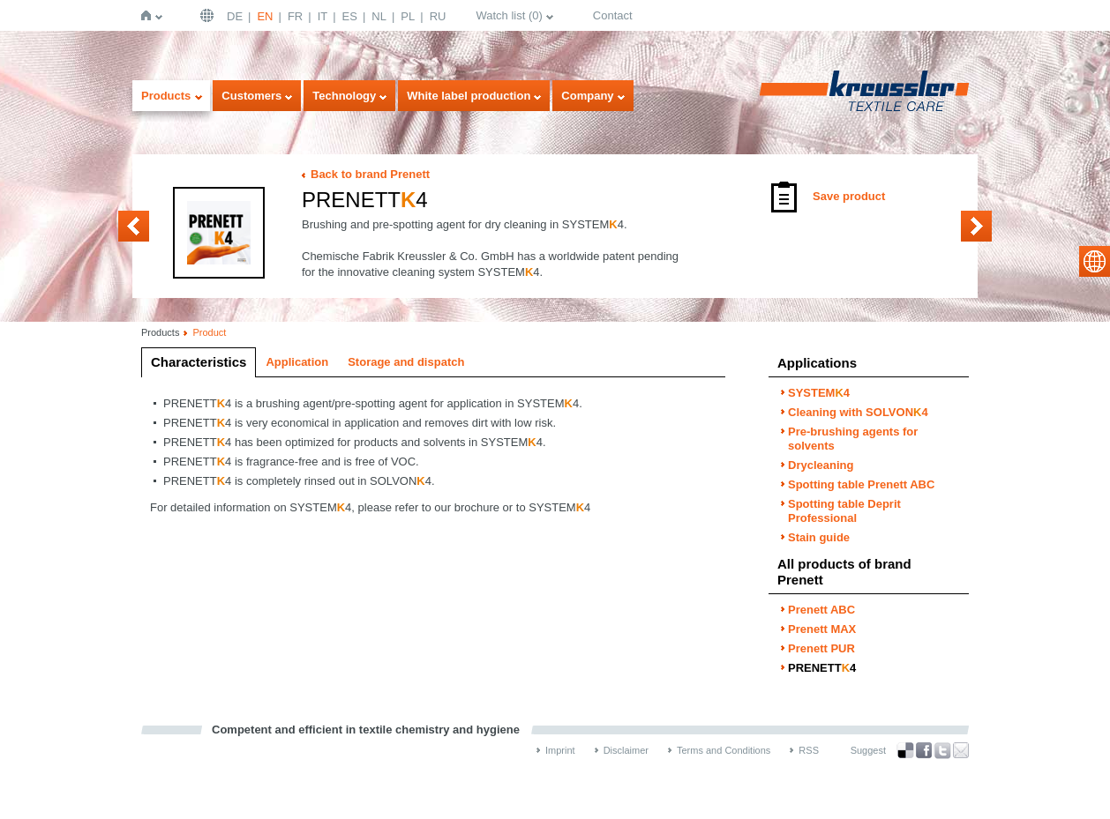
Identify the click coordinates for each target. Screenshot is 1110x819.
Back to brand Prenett (370, 174)
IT (323, 16)
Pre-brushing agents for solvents (853, 438)
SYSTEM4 (819, 392)
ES (349, 16)
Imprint (560, 750)
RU (438, 16)
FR (295, 16)
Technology (344, 95)
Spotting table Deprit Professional (844, 511)
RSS (809, 750)
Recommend (961, 750)
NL (378, 16)
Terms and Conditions (723, 750)
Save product (849, 196)
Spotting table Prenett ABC (861, 484)
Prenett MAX (822, 629)
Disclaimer (626, 750)
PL (408, 16)
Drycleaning (820, 465)
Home (149, 15)
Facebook (924, 750)
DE (235, 16)
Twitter (942, 750)
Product (209, 332)
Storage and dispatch (406, 362)
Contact (613, 15)
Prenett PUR (133, 226)
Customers (251, 95)
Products (166, 95)
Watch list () (509, 15)
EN (265, 16)
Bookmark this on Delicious (905, 750)
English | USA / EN (209, 15)
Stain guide (819, 537)
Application (297, 362)
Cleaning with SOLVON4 (858, 412)
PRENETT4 (822, 667)
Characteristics (198, 361)
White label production (468, 95)
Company (587, 95)
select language (1094, 261)
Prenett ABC (976, 226)
